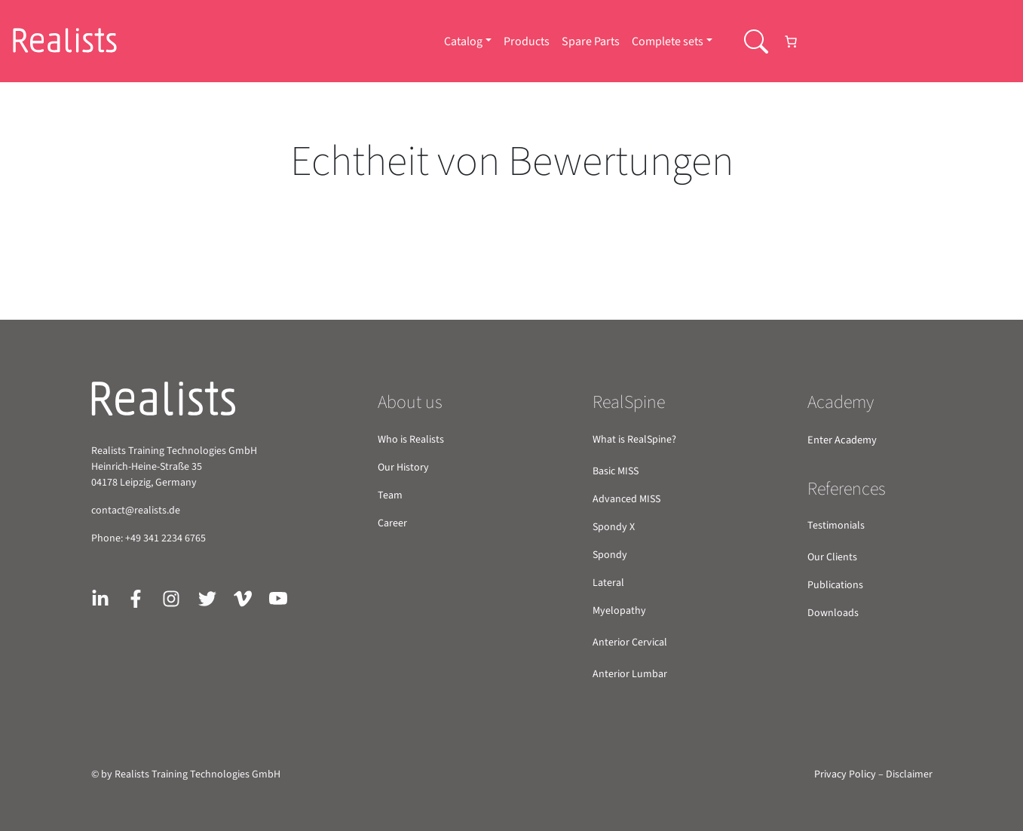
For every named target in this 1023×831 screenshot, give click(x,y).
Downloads (833, 613)
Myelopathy (619, 610)
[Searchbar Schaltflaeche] (756, 41)
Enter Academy (842, 440)
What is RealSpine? (634, 439)
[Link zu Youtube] (278, 598)
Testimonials (836, 525)
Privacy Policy (845, 774)
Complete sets (667, 41)
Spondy (610, 555)
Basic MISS (616, 471)
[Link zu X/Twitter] (207, 598)
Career (392, 523)
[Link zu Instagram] (171, 598)
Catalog (463, 41)
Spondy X (614, 527)
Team (390, 495)
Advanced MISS (626, 499)
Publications (835, 585)
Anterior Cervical (630, 642)
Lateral (608, 582)
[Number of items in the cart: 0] (791, 41)
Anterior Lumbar (630, 674)
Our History (403, 467)
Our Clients (832, 557)
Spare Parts (591, 41)
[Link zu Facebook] (136, 598)
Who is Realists (411, 439)
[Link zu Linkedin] (100, 598)
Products (527, 41)
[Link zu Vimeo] (243, 598)
